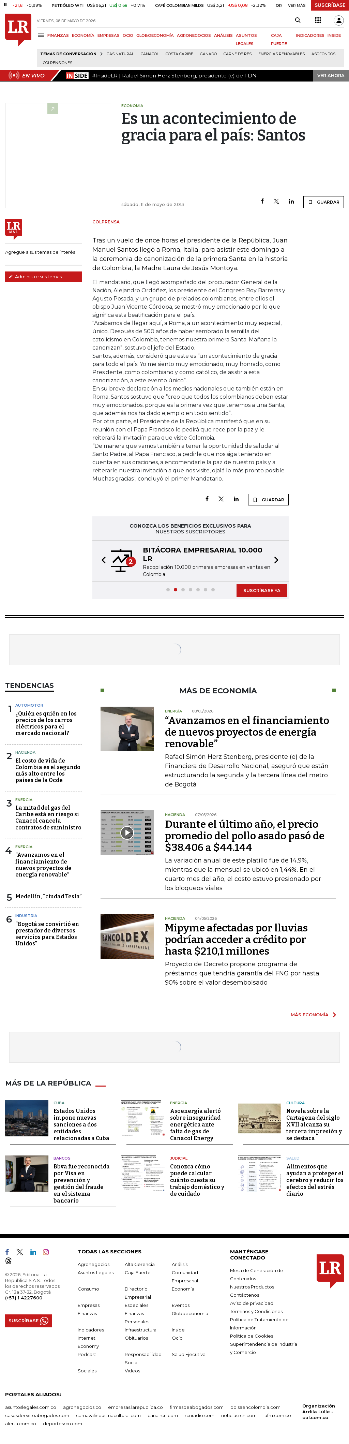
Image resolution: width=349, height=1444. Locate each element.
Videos (132, 1370)
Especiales (136, 1305)
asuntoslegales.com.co (30, 1407)
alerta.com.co (20, 1423)
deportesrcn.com (62, 1423)
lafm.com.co (277, 1415)
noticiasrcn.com (239, 1415)
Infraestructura (140, 1329)
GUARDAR (323, 202)
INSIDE (334, 35)
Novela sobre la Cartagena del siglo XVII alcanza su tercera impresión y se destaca (314, 1124)
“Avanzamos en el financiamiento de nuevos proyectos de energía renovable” (43, 865)
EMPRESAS (108, 35)
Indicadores (91, 1329)
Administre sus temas (35, 276)
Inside (178, 1329)
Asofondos (323, 54)
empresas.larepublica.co (135, 1407)
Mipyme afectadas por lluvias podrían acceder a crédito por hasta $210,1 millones (236, 939)
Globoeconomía (190, 1313)
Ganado (208, 54)
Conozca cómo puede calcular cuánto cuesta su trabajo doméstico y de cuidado (197, 1180)
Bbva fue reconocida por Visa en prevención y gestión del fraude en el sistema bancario (82, 1183)
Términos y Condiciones (256, 1311)
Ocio (177, 1338)
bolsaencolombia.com (255, 1407)
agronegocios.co (82, 1407)
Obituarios (136, 1338)
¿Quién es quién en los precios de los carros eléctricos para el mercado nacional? (46, 723)
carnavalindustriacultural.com (108, 1415)
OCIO (128, 35)
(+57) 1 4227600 (23, 1297)
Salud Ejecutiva (189, 1354)
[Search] (297, 20)
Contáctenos (244, 1295)
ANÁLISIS (223, 35)
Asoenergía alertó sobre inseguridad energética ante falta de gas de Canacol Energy (195, 1124)
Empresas (89, 1305)
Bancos (62, 1158)
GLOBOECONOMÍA (155, 35)
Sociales (87, 1370)
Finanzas (87, 1313)
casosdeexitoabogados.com (37, 1415)
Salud (293, 1158)
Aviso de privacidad (251, 1303)
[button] (101, 561)
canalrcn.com (163, 1415)
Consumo (88, 1289)
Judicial (178, 1158)
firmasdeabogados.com (197, 1407)
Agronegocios (93, 1264)
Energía (23, 799)
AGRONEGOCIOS (194, 35)
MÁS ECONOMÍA (310, 1014)
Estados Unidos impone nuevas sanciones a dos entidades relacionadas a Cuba (81, 1124)
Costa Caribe (179, 54)
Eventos (180, 1305)
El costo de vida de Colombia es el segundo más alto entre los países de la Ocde (47, 770)
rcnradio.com (199, 1415)
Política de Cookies (251, 1336)
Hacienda (25, 752)
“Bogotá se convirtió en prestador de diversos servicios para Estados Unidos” (47, 934)
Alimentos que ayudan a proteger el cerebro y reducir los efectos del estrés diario (315, 1180)
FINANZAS (58, 35)
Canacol (150, 54)
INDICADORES (310, 35)
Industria (26, 915)
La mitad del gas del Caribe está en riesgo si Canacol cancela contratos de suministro (48, 818)
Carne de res (238, 54)
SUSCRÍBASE (330, 5)
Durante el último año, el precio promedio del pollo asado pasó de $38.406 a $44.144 (244, 836)
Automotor (29, 705)
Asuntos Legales (95, 1272)
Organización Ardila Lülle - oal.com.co (318, 1411)
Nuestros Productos (252, 1287)
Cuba (59, 1103)
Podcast (87, 1354)
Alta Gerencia (140, 1264)
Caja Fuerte (138, 1272)
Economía (183, 1289)
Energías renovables (281, 54)
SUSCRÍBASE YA (261, 590)
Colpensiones (57, 63)
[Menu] (42, 35)
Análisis (179, 1264)
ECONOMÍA (83, 35)
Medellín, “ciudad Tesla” (48, 896)
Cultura (295, 1103)
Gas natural (120, 54)
